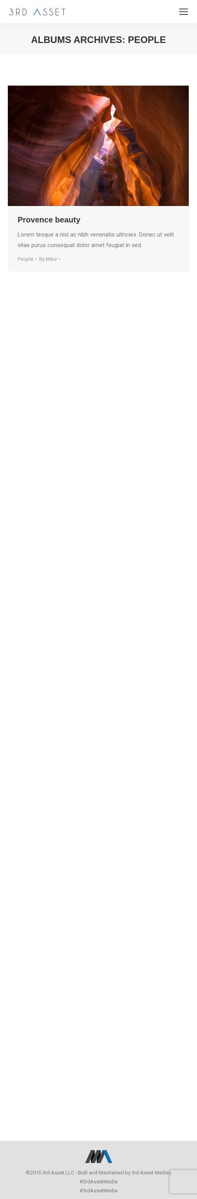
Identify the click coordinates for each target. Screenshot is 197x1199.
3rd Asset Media (150, 1173)
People (25, 259)
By (48, 259)
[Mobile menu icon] (183, 11)
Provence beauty (49, 219)
